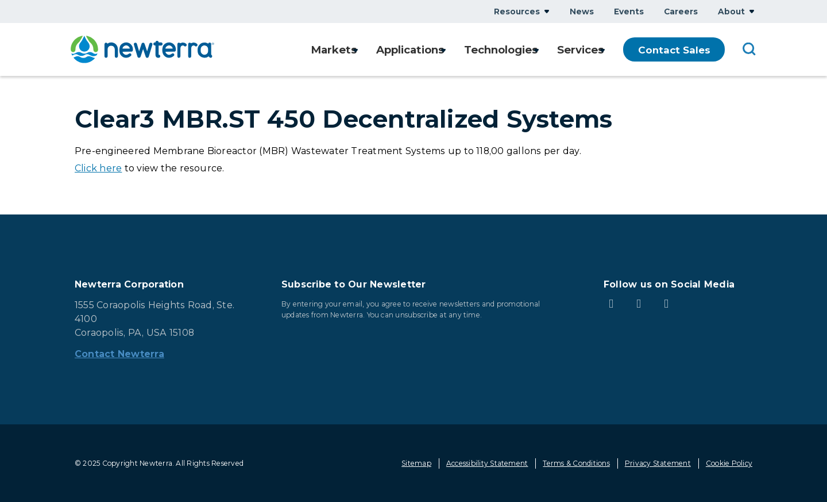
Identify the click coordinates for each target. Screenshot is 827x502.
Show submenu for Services (602, 49)
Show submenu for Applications (436, 49)
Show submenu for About (752, 11)
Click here (98, 168)
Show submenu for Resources (546, 11)
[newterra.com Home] (142, 49)
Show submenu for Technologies (533, 49)
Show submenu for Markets (344, 49)
